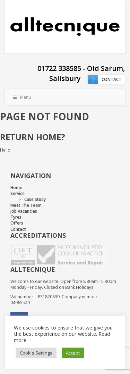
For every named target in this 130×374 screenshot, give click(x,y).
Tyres (15, 217)
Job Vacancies (23, 211)
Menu (21, 97)
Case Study (35, 199)
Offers (16, 223)
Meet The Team (26, 205)
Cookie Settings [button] (36, 353)
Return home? (32, 137)
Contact (111, 79)
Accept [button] (73, 353)
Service (17, 193)
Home (16, 187)
